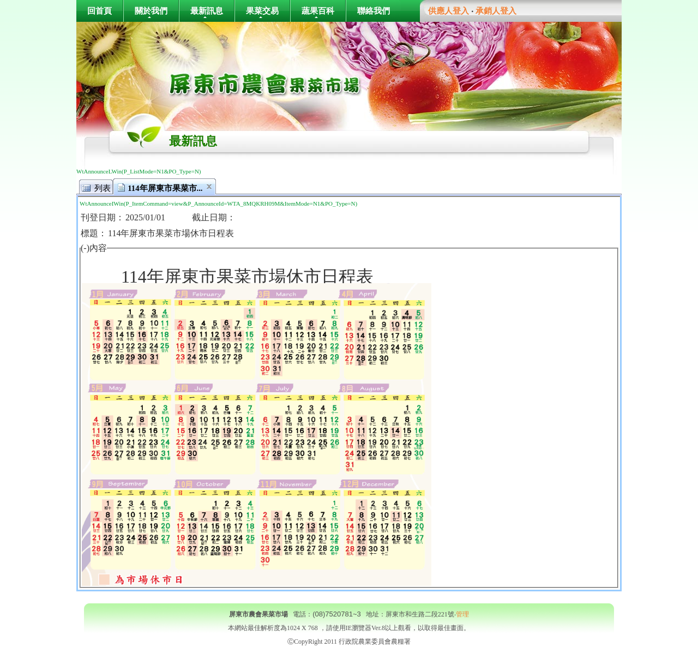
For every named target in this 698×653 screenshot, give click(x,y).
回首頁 (99, 10)
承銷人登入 (496, 11)
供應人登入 (448, 11)
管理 (462, 614)
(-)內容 (94, 248)
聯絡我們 (373, 10)
